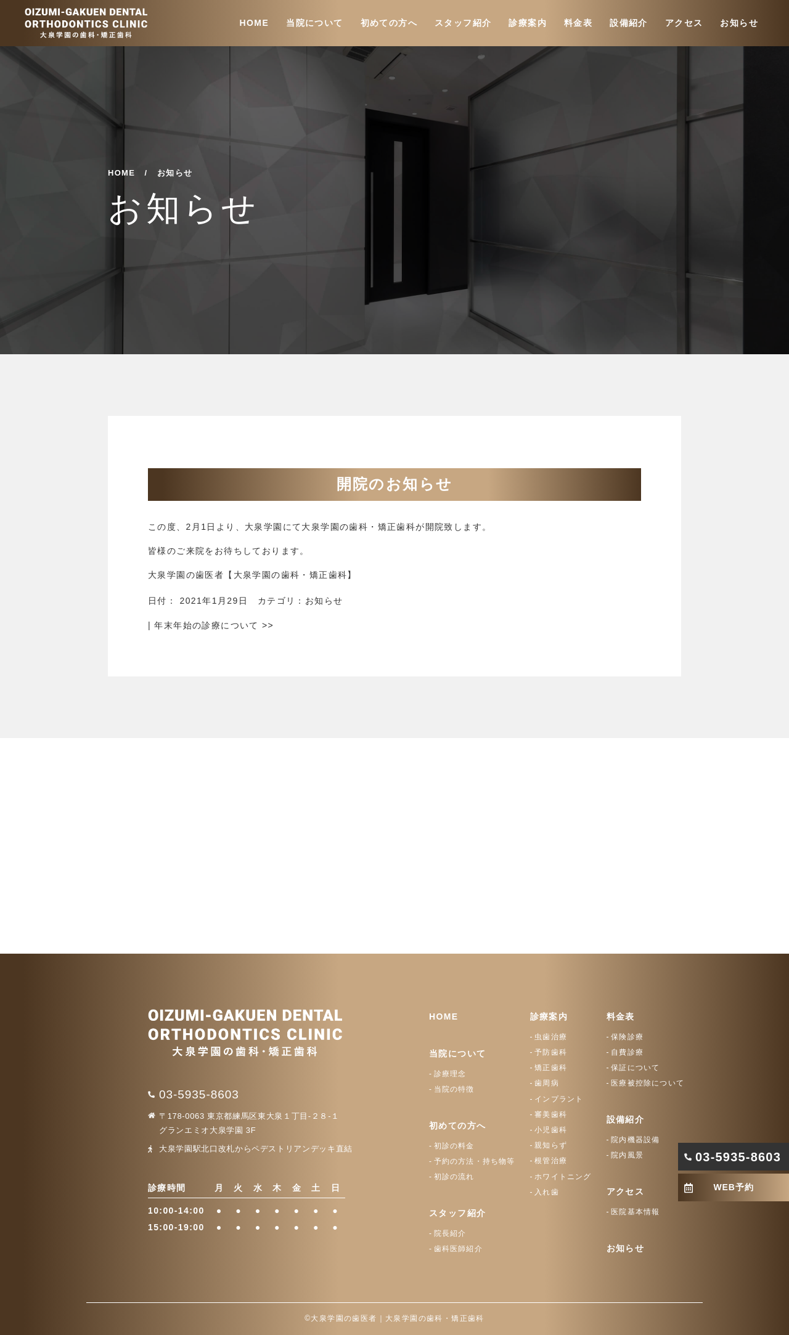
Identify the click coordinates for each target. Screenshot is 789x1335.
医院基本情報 (635, 1211)
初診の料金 (454, 1146)
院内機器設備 (635, 1139)
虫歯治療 (550, 1037)
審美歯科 (550, 1114)
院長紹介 (450, 1233)
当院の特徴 (454, 1089)
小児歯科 (550, 1130)
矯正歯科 (550, 1067)
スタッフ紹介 (463, 23)
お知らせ (739, 23)
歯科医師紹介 (458, 1248)
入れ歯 (546, 1192)
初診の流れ (454, 1176)
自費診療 (627, 1052)
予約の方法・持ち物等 (474, 1161)
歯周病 (546, 1083)
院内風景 (627, 1155)
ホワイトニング (562, 1176)
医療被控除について (647, 1083)
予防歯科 (550, 1052)
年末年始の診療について (214, 625)
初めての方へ (389, 23)
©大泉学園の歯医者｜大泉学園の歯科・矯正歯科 (394, 1318)
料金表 (578, 23)
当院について (314, 23)
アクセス (684, 23)
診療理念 (450, 1073)
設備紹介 (629, 23)
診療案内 (528, 23)
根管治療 (550, 1160)
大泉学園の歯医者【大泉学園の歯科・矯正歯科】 (252, 575)
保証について (635, 1067)
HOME (254, 23)
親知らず (550, 1145)
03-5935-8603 (199, 1094)
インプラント (558, 1099)
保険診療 (627, 1037)
